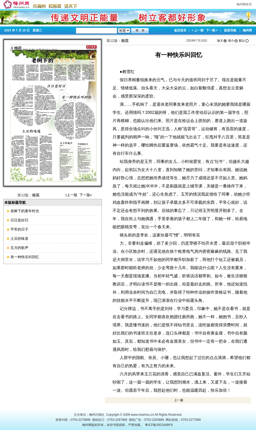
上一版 (71, 195)
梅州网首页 (244, 4)
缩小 (233, 40)
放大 (222, 40)
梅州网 (247, 30)
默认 (244, 40)
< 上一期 (197, 30)
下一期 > (212, 30)
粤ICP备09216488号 (159, 425)
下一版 (85, 195)
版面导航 (230, 30)
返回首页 (180, 30)
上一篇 (178, 400)
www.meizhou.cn (142, 414)
